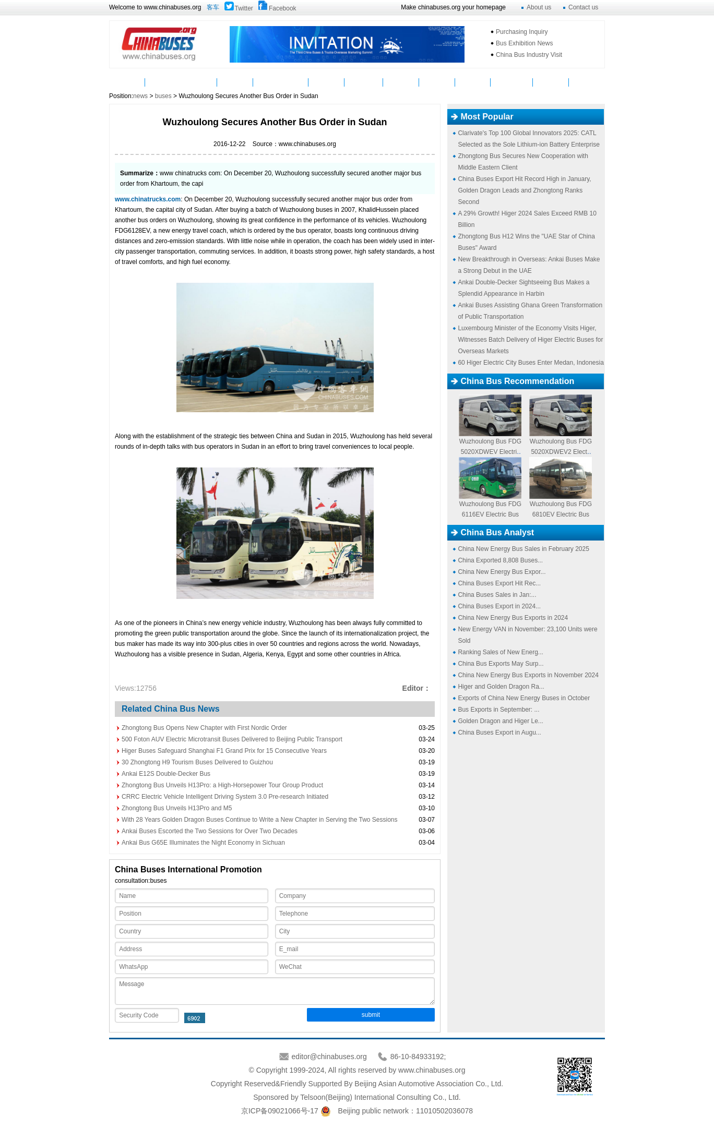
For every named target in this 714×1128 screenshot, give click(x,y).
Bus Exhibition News (524, 43)
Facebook (282, 8)
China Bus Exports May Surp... (500, 663)
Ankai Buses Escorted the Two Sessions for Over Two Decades (210, 831)
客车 (213, 7)
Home (127, 82)
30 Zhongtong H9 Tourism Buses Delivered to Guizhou (197, 762)
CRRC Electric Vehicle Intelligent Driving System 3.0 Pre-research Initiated (225, 796)
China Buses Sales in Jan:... (497, 594)
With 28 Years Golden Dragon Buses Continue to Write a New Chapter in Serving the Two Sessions (260, 819)
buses (163, 96)
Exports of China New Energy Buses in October (524, 698)
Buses (199, 82)
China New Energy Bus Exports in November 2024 (528, 675)
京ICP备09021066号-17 (279, 1111)
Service (401, 82)
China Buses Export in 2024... (499, 606)
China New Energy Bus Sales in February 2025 (523, 549)
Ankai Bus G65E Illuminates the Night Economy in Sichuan (203, 842)
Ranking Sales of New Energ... (500, 652)
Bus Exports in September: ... (498, 709)
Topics (472, 82)
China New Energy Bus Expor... (501, 571)
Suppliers (363, 82)
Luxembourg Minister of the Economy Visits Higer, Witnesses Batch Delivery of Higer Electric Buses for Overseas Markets (530, 340)
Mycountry (511, 82)
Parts (235, 82)
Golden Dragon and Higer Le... (500, 721)
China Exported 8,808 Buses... (500, 560)
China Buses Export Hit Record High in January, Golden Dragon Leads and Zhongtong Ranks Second (524, 190)
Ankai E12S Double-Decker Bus (166, 773)
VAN (586, 82)
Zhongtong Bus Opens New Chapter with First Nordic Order (204, 727)
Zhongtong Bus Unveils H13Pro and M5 (177, 808)
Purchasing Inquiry (522, 31)
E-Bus (550, 82)
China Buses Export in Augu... (499, 732)
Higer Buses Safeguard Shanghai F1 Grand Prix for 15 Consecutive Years (224, 750)
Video (327, 82)
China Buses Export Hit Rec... (499, 583)
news (140, 96)
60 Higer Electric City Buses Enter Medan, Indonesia (530, 362)
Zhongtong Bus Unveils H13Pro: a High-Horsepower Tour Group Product (222, 785)
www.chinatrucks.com (148, 199)
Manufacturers (281, 82)
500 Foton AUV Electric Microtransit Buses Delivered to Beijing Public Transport (232, 739)
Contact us (583, 7)
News (163, 82)
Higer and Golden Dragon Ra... (501, 686)
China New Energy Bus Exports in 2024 (513, 617)
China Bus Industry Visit (529, 54)
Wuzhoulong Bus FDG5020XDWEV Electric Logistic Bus (490, 452)
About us (539, 7)
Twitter (244, 8)
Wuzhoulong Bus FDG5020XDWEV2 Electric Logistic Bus (561, 452)
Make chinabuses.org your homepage (453, 7)
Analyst (437, 82)
